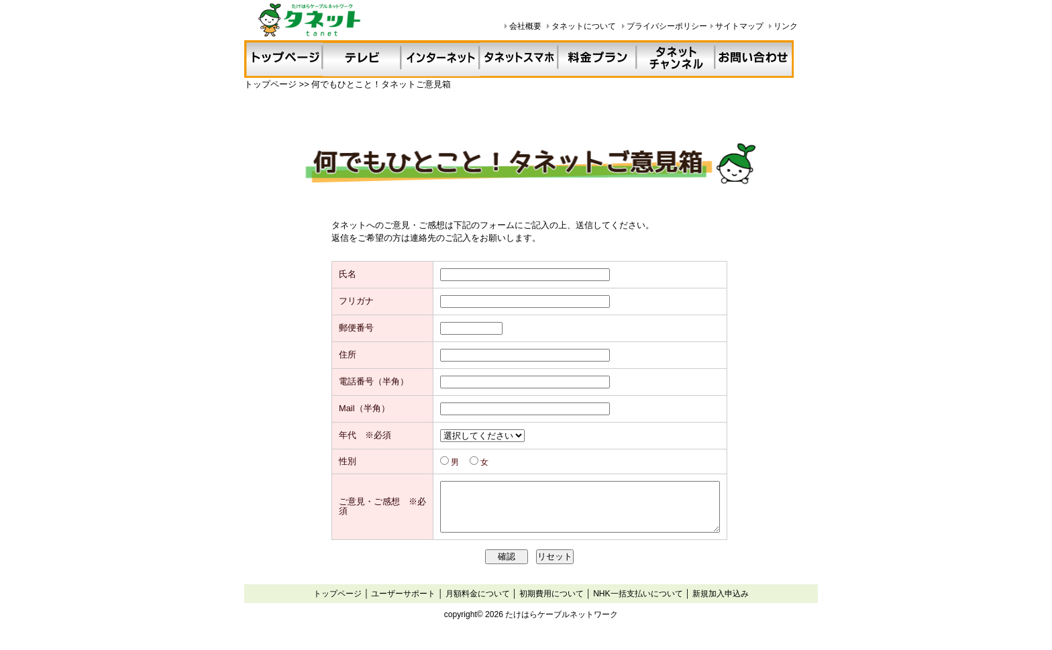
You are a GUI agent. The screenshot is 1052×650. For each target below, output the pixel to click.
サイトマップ (739, 26)
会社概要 (525, 26)
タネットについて (583, 26)
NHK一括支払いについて (638, 609)
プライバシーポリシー (667, 26)
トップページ (337, 609)
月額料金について (477, 609)
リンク (786, 26)
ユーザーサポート (403, 609)
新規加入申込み (720, 609)
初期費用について (551, 609)
